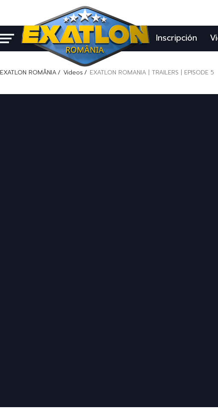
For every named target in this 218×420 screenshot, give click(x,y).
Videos (73, 72)
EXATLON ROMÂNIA (28, 72)
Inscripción (176, 38)
